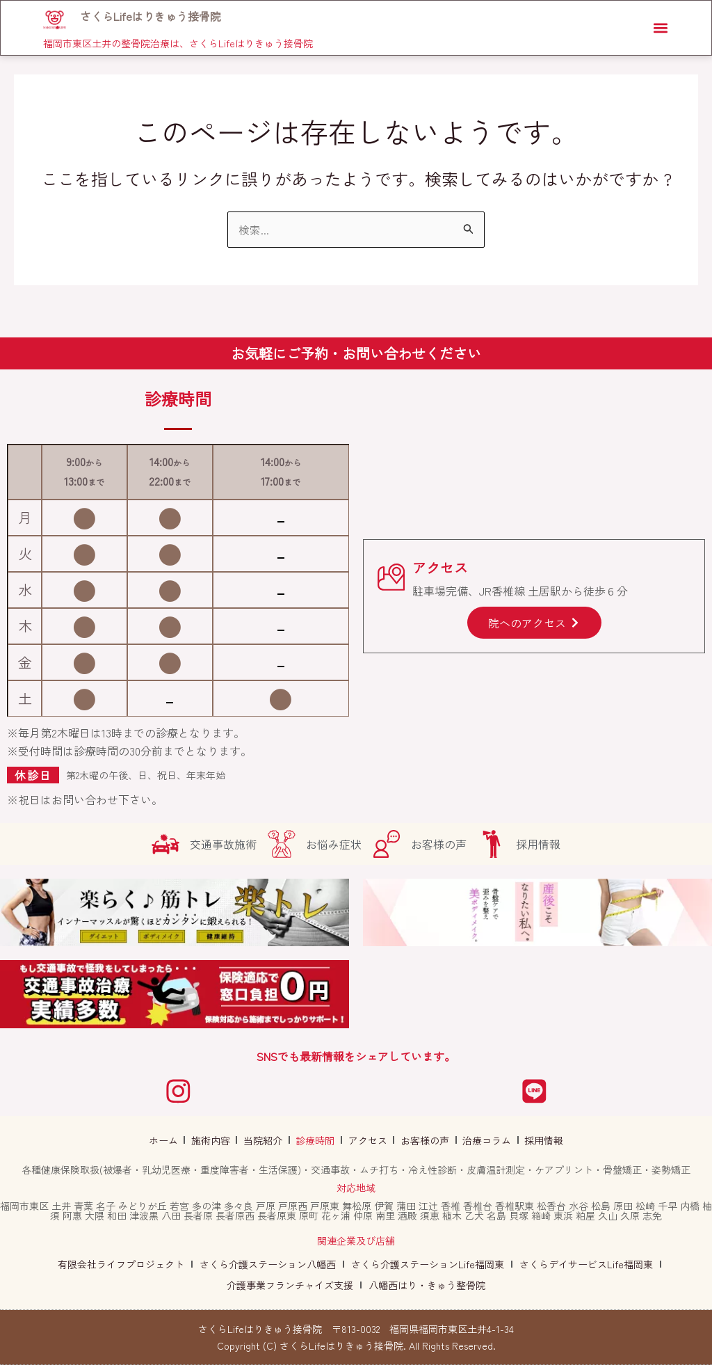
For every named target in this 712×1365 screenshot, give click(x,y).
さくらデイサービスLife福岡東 (586, 1264)
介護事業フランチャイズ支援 (290, 1285)
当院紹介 (266, 1140)
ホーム (171, 1140)
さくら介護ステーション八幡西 (268, 1264)
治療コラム (481, 1140)
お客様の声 (421, 1140)
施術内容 (216, 1140)
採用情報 (536, 1140)
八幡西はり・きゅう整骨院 (427, 1285)
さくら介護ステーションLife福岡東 (427, 1264)
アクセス (366, 1140)
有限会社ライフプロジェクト (121, 1264)
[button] (658, 28)
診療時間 (316, 1140)
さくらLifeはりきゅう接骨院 (151, 16)
